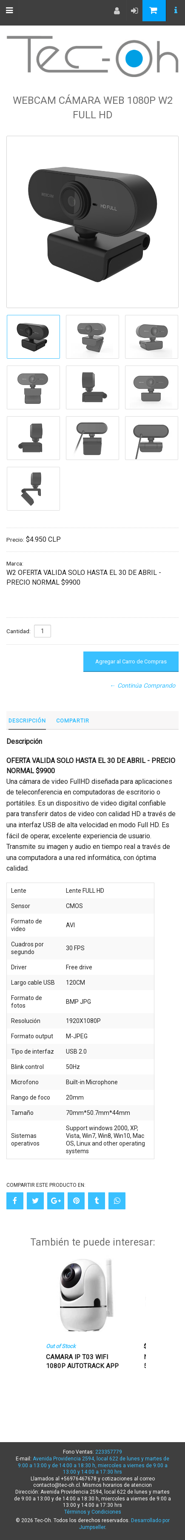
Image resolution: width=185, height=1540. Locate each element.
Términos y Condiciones (92, 1512)
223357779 (108, 1452)
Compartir (72, 720)
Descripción (27, 720)
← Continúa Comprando (142, 685)
